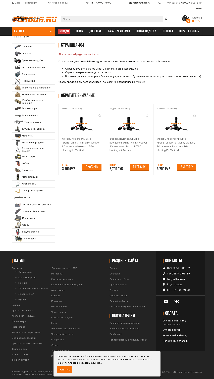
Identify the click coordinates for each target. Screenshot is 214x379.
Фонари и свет (20, 354)
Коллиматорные (27, 277)
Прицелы (17, 268)
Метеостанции (59, 306)
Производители (118, 284)
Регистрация (30, 2)
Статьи (113, 268)
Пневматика (18, 326)
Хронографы (58, 312)
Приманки (56, 301)
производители (146, 31)
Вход (17, 2)
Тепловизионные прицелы (33, 288)
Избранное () (60, 2)
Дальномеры (19, 321)
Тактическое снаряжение (26, 332)
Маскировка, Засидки (24, 338)
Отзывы (114, 290)
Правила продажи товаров (125, 323)
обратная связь (189, 31)
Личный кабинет (119, 301)
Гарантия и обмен (119, 279)
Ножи (54, 323)
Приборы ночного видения (27, 343)
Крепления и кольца (23, 315)
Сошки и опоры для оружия (67, 284)
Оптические (25, 272)
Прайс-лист (116, 334)
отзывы (168, 31)
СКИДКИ (64, 31)
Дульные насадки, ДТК (64, 268)
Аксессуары (58, 290)
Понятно (64, 369)
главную (140, 82)
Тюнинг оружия (20, 359)
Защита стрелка (60, 350)
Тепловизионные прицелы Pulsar (128, 339)
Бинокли (16, 305)
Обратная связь (119, 295)
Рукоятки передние (62, 279)
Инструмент (57, 339)
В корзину (92, 167)
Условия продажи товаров (124, 328)
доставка (95, 31)
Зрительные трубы (22, 310)
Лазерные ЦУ (26, 294)
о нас (79, 31)
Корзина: (197, 19)
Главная (16, 36)
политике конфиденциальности (74, 359)
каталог (33, 31)
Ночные (22, 282)
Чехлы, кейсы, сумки (62, 334)
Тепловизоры (19, 349)
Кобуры (55, 295)
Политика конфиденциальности (127, 306)
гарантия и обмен (119, 31)
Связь (54, 345)
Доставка (115, 273)
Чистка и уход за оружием (65, 328)
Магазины (57, 273)
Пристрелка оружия (62, 317)
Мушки (22, 299)
